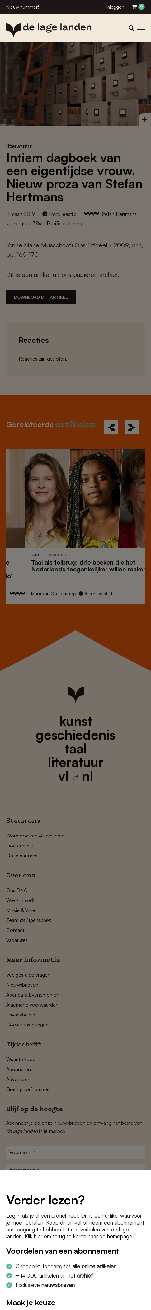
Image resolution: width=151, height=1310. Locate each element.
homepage (119, 1236)
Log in (13, 1215)
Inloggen (115, 7)
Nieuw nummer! (22, 7)
